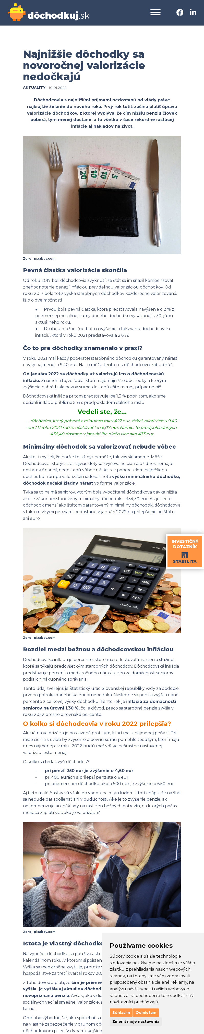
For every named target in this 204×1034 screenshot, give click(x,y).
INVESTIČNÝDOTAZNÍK (185, 544)
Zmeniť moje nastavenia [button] (135, 1021)
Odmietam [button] (146, 1012)
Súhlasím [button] (121, 1012)
